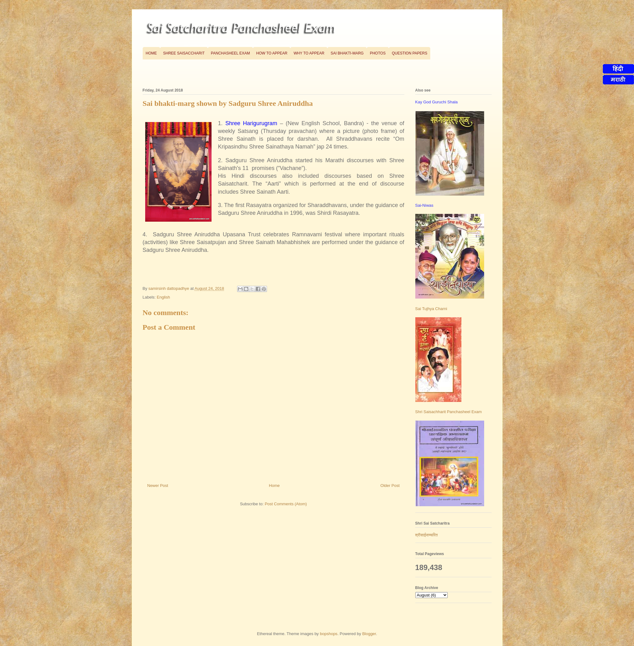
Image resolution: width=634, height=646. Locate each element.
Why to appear (308, 53)
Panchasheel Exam (230, 53)
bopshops (328, 633)
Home (151, 53)
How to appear (271, 53)
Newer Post (157, 485)
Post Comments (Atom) (286, 504)
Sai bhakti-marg (347, 53)
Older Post (389, 485)
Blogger (369, 633)
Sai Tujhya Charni (431, 308)
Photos (377, 53)
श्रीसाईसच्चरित (426, 535)
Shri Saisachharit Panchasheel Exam (448, 411)
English (163, 297)
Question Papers (409, 53)
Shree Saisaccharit (184, 53)
